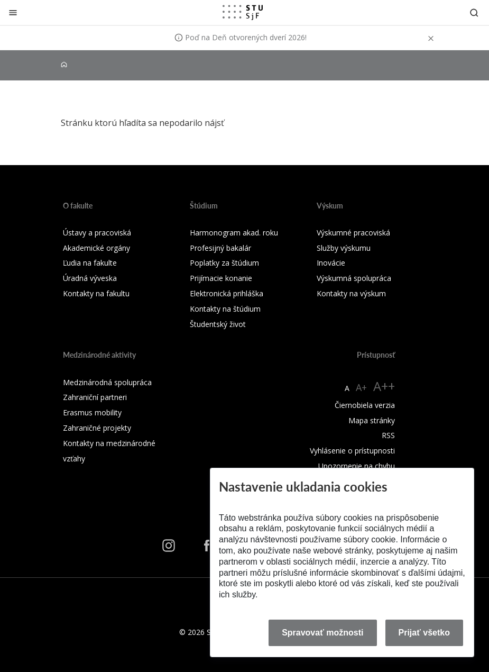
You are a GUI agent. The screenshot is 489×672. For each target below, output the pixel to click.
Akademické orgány (96, 248)
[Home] (64, 65)
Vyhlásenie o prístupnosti (352, 451)
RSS (388, 435)
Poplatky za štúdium (224, 263)
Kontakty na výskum (351, 293)
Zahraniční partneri (95, 397)
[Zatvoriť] (13, 12)
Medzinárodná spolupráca (107, 382)
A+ (361, 387)
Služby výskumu (344, 248)
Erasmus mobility (92, 412)
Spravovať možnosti (322, 632)
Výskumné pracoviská (353, 233)
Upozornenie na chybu (356, 466)
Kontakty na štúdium (225, 309)
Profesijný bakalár (220, 248)
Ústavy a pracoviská (97, 233)
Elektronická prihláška (226, 293)
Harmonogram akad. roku (234, 233)
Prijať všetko (424, 632)
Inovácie (331, 263)
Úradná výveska (90, 278)
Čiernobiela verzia (365, 405)
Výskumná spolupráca (354, 278)
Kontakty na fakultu (96, 293)
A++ (384, 386)
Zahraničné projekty (97, 428)
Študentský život (218, 324)
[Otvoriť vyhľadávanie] (474, 12)
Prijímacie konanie (221, 278)
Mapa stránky (371, 420)
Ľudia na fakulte (90, 263)
